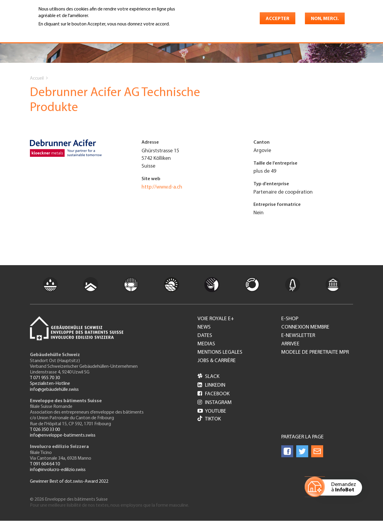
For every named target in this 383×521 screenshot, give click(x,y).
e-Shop (289, 319)
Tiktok (209, 419)
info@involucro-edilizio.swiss (58, 469)
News (204, 327)
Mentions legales (219, 352)
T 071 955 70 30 (45, 378)
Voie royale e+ (215, 319)
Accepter (277, 18)
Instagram (214, 402)
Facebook (213, 394)
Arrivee (290, 344)
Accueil (37, 78)
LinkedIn (211, 385)
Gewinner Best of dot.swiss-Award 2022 (69, 481)
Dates (204, 335)
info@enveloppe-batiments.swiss (62, 435)
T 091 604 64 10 (45, 464)
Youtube (211, 411)
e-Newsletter (298, 335)
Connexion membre (305, 327)
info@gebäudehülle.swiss (54, 389)
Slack (208, 376)
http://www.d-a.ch (162, 187)
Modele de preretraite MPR (315, 352)
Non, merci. (325, 18)
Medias (206, 344)
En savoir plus (53, 32)
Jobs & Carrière (216, 361)
